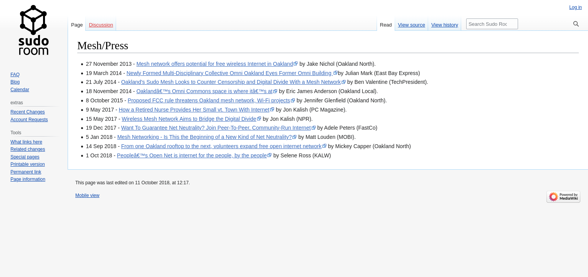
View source (411, 25)
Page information (27, 179)
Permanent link (25, 172)
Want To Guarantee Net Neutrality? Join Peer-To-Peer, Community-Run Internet (216, 128)
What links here (26, 142)
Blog (15, 82)
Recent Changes (27, 112)
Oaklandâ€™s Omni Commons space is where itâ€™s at (204, 91)
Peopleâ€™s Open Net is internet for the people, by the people (192, 155)
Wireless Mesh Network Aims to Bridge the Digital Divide (189, 119)
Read (386, 25)
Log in (575, 7)
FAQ (15, 74)
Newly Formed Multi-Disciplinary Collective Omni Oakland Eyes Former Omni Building (229, 73)
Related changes (27, 149)
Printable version (27, 164)
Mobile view (87, 195)
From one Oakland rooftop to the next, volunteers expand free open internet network (221, 146)
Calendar (19, 89)
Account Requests (29, 119)
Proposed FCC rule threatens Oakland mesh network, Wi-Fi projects (209, 100)
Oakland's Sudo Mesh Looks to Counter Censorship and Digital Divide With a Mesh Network (231, 82)
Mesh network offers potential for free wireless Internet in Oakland (214, 64)
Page (77, 25)
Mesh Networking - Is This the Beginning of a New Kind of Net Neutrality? (204, 137)
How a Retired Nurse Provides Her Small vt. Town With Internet (194, 110)
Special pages (24, 157)
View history (444, 25)
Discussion (101, 25)
